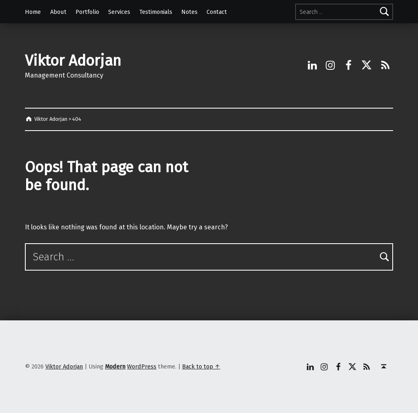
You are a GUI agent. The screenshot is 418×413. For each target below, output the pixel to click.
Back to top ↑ (201, 366)
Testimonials (155, 12)
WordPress (141, 366)
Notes (189, 12)
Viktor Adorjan (73, 61)
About (58, 12)
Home (33, 12)
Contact (217, 12)
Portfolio (87, 12)
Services (119, 12)
